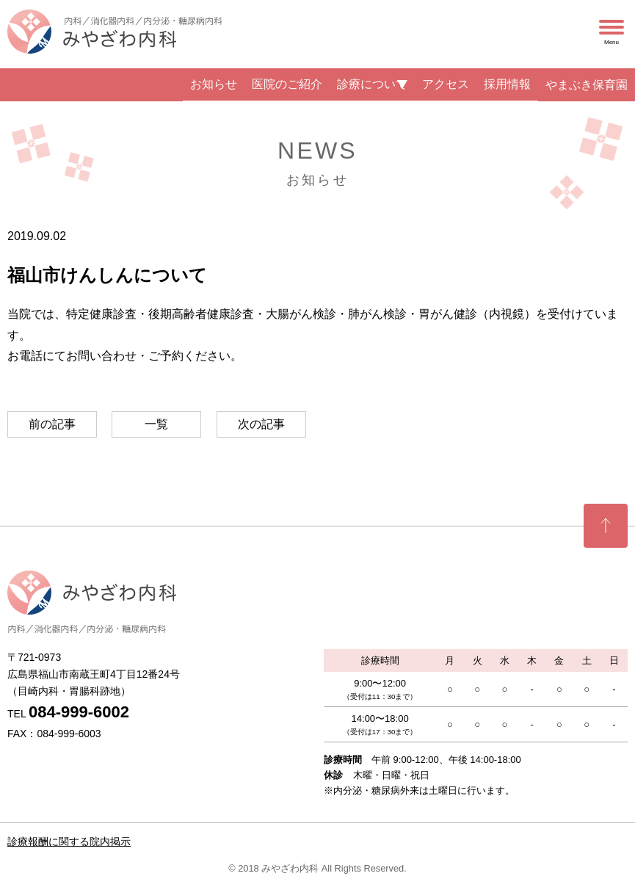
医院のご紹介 (287, 84)
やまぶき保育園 (586, 85)
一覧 (156, 424)
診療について (372, 84)
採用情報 (507, 84)
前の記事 (52, 424)
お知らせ (213, 84)
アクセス (445, 84)
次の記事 (261, 424)
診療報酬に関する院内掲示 (69, 841)
